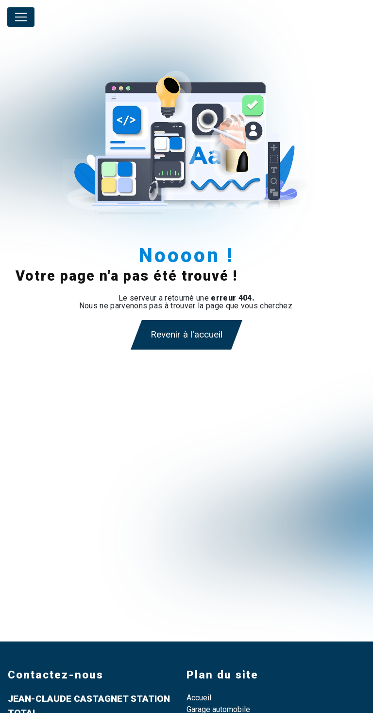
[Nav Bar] (20, 17)
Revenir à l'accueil (186, 334)
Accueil (198, 697)
